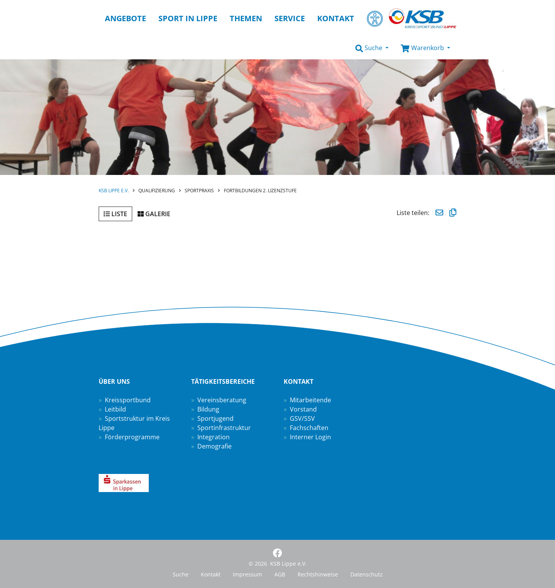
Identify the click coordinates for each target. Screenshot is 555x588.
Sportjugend (215, 418)
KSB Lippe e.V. (114, 190)
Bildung (208, 409)
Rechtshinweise (318, 574)
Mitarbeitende (310, 400)
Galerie (154, 214)
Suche (180, 574)
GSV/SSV (302, 418)
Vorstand (303, 409)
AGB (279, 574)
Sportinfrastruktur (224, 427)
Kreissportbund (128, 400)
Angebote (125, 18)
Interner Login (310, 437)
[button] (372, 48)
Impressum (247, 574)
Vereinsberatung (221, 400)
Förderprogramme (132, 437)
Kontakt (210, 574)
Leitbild (115, 409)
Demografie (214, 446)
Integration (213, 437)
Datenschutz (366, 574)
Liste (115, 214)
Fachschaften (309, 427)
